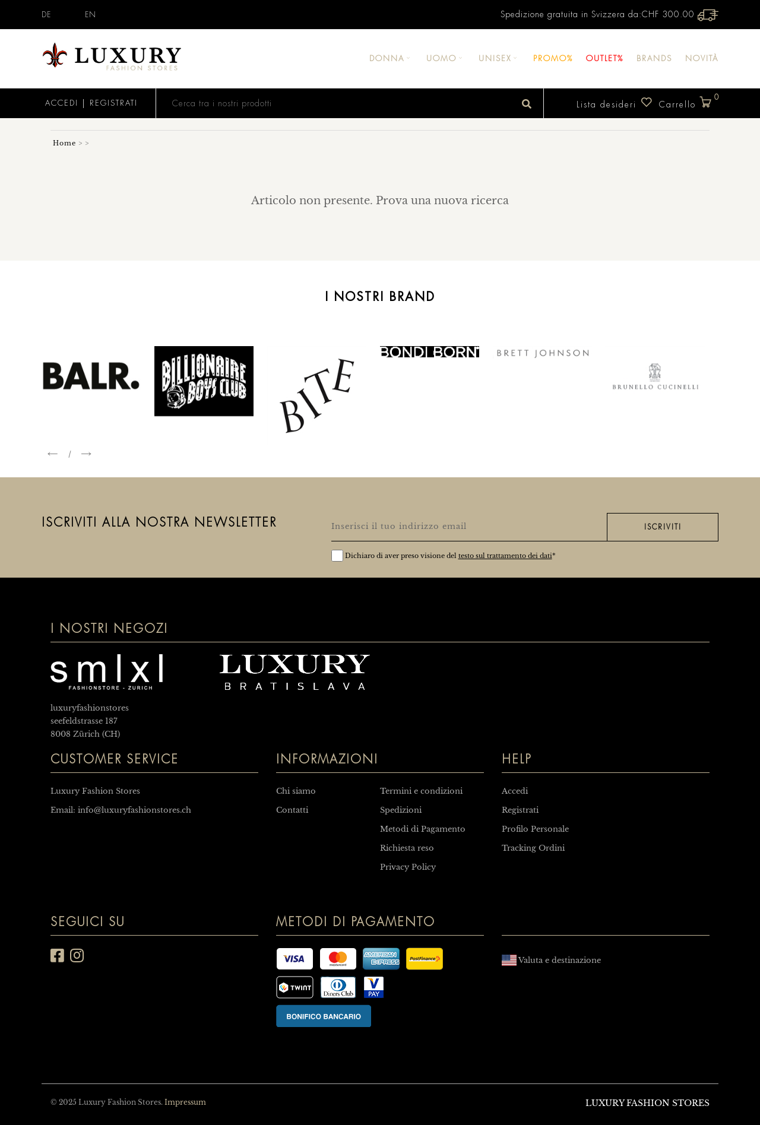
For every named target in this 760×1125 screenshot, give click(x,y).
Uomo (446, 58)
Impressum (185, 1102)
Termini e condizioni (421, 791)
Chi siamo (296, 791)
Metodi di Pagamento (423, 829)
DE (46, 14)
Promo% (553, 58)
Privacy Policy (408, 867)
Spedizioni (401, 810)
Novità (701, 58)
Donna (391, 58)
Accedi (60, 103)
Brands (654, 58)
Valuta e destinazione (551, 960)
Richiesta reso (407, 848)
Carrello (688, 102)
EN (90, 14)
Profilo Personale (535, 829)
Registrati (114, 103)
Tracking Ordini (533, 848)
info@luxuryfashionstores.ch (134, 810)
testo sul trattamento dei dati (505, 556)
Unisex (499, 58)
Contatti (292, 810)
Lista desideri (615, 102)
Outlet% (604, 58)
